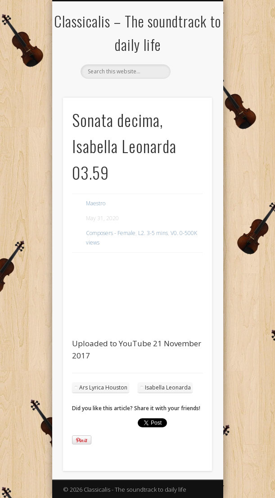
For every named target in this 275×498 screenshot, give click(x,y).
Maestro (95, 203)
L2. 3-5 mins (153, 233)
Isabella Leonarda (168, 387)
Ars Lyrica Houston (103, 387)
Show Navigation (190, 80)
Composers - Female (110, 233)
